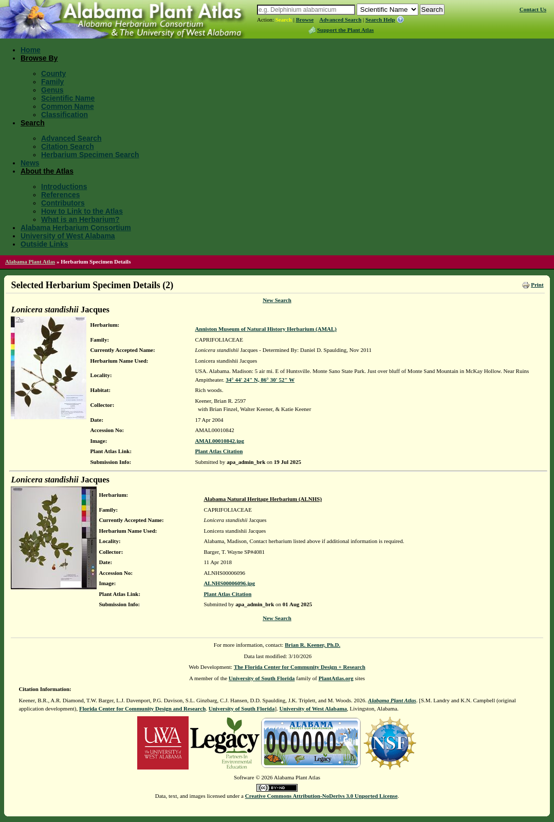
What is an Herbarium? (80, 219)
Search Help (380, 19)
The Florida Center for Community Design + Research (299, 667)
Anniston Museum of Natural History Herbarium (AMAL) (266, 329)
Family (52, 82)
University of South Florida (262, 678)
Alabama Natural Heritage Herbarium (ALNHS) (263, 499)
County (53, 73)
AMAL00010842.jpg (219, 441)
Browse (305, 19)
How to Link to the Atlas (82, 211)
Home (31, 50)
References (60, 195)
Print (537, 285)
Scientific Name (68, 98)
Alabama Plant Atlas (30, 261)
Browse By (39, 58)
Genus (52, 90)
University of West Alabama (68, 236)
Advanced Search (340, 19)
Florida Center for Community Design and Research (142, 708)
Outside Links (44, 244)
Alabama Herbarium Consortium (76, 227)
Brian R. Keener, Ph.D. (312, 645)
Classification (64, 114)
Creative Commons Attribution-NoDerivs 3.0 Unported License (321, 796)
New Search (277, 300)
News (30, 163)
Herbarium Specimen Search (90, 155)
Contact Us (533, 9)
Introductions (64, 186)
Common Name (67, 106)
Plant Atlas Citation (219, 451)
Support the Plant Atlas (345, 30)
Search (283, 19)
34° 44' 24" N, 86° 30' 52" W (260, 380)
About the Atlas (47, 171)
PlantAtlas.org (336, 678)
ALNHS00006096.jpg (229, 583)
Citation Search (67, 146)
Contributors (63, 203)
